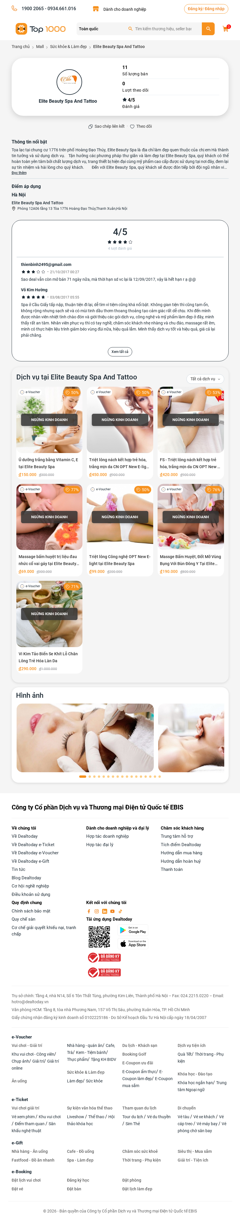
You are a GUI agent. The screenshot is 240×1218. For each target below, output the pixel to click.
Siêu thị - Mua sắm (195, 1151)
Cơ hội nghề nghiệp (30, 886)
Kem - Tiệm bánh (91, 1052)
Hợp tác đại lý (99, 844)
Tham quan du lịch (139, 1108)
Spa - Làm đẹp (80, 1160)
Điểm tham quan (30, 1123)
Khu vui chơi (50, 1116)
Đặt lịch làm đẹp (137, 1189)
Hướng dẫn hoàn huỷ (181, 861)
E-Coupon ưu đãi (137, 1063)
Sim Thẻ (133, 1123)
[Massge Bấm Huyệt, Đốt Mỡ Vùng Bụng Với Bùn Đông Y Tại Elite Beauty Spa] (191, 530)
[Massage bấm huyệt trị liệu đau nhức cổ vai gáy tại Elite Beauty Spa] (49, 530)
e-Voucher (22, 1037)
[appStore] (135, 943)
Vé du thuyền (159, 1116)
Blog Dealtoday (26, 877)
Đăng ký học (78, 1180)
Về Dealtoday (25, 836)
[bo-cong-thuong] (103, 957)
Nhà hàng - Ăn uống (30, 1151)
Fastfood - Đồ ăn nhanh (33, 1160)
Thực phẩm (77, 1059)
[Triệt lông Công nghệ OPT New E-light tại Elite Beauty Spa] (120, 530)
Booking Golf (134, 1054)
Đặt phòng (131, 1180)
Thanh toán (172, 869)
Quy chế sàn (23, 919)
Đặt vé (17, 1189)
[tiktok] (120, 911)
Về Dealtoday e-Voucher (35, 852)
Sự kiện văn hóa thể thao (89, 1108)
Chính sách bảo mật (31, 911)
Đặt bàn (74, 1189)
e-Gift (17, 1143)
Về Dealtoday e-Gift (30, 861)
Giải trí (38, 1061)
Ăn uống (19, 1081)
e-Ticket (20, 1099)
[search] (208, 28)
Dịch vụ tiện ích (192, 1045)
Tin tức (18, 869)
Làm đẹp (75, 1081)
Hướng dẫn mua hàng (181, 852)
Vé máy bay (207, 1123)
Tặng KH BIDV (103, 1059)
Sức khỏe (94, 1081)
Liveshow (76, 1116)
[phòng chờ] (85, 738)
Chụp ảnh (20, 1061)
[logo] (41, 28)
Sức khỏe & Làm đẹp (86, 1072)
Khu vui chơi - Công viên (33, 1054)
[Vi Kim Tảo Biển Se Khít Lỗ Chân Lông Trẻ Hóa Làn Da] (49, 627)
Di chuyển (187, 1108)
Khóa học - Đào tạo (195, 1074)
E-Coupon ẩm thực (139, 1071)
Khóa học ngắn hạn (195, 1082)
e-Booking (22, 1171)
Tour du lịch (133, 1116)
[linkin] (105, 911)
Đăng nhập (215, 8)
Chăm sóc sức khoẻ (140, 1151)
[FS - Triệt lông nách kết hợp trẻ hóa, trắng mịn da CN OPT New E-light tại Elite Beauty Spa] (191, 433)
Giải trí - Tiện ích (193, 1160)
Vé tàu (184, 1116)
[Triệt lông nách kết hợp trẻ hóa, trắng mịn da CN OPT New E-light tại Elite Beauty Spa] (120, 433)
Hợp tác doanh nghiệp (107, 836)
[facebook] (89, 911)
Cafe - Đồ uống (80, 1151)
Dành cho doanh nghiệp (124, 9)
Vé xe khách (204, 1116)
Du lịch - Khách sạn (139, 1045)
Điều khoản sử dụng (31, 894)
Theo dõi (144, 126)
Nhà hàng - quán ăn (85, 1045)
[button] (82, 776)
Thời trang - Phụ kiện (141, 1160)
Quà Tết (185, 1054)
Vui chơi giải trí (25, 1108)
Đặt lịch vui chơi (26, 1180)
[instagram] (97, 911)
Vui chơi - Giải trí (27, 1045)
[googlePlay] (135, 930)
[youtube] (113, 911)
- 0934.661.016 (60, 8)
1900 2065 (33, 8)
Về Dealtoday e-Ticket (33, 844)
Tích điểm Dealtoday (181, 844)
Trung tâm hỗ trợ (177, 836)
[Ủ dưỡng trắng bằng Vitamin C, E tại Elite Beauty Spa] (49, 433)
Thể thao (96, 1116)
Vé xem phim (24, 1116)
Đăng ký (195, 8)
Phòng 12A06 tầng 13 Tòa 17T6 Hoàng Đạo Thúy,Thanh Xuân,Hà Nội (72, 209)
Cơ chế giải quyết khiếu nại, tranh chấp (44, 931)
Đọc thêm (19, 173)
